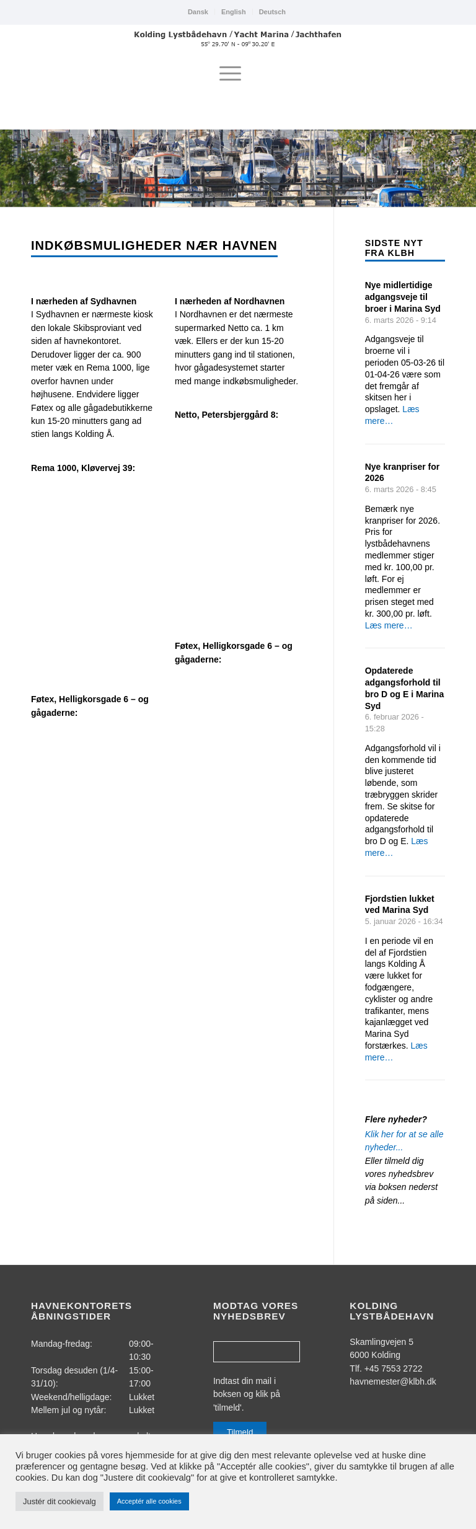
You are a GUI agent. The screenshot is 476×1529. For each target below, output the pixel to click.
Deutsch (272, 11)
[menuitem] (198, 12)
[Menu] (230, 73)
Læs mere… (389, 625)
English (233, 11)
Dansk (198, 11)
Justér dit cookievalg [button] (59, 1501)
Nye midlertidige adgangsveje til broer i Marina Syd (403, 297)
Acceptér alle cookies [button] (149, 1501)
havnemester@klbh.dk (393, 1381)
